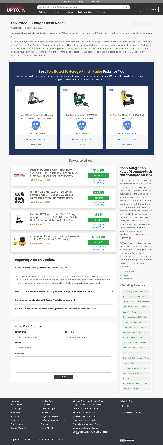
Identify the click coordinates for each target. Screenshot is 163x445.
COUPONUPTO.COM (32, 439)
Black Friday (143, 224)
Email (18, 342)
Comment (20, 353)
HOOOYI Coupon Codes (84, 412)
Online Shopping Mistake (53, 420)
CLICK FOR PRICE (35, 139)
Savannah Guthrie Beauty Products (137, 358)
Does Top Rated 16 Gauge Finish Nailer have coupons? (41, 267)
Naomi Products (129, 363)
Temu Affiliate (47, 428)
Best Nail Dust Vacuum (132, 353)
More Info (98, 175)
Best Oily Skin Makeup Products (136, 368)
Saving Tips (16, 408)
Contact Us (46, 404)
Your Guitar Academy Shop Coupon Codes (90, 432)
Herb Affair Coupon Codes (85, 408)
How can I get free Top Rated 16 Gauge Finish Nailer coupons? (45, 300)
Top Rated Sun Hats (131, 389)
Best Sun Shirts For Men (132, 348)
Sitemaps (45, 424)
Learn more (128, 271)
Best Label (127, 378)
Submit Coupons (49, 408)
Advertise (15, 412)
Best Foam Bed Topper (132, 337)
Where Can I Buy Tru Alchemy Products (139, 322)
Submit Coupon (149, 10)
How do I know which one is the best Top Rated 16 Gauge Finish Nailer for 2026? (53, 291)
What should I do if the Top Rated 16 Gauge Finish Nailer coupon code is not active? (55, 308)
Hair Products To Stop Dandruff (136, 302)
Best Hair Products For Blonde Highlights (139, 307)
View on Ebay (98, 182)
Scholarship (16, 416)
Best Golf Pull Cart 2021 (132, 373)
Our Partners (17, 424)
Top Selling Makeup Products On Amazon (140, 291)
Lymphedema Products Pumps (136, 327)
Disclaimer (46, 412)
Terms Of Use (17, 420)
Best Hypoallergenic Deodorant (136, 317)
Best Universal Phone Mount (134, 296)
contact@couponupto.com (133, 412)
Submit (63, 376)
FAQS (125, 275)
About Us (15, 401)
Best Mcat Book (129, 312)
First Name (20, 332)
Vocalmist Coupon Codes (85, 428)
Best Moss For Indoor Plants (134, 343)
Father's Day (131, 224)
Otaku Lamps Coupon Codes (87, 424)
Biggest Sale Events (50, 416)
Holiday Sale (47, 401)
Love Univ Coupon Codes (85, 420)
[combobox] (83, 7)
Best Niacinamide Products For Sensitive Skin (141, 383)
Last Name (70, 332)
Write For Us (16, 404)
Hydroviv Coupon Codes (84, 416)
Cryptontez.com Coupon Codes (88, 404)
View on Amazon (98, 180)
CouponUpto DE (18, 428)
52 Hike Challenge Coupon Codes (89, 401)
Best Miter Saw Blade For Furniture (137, 332)
